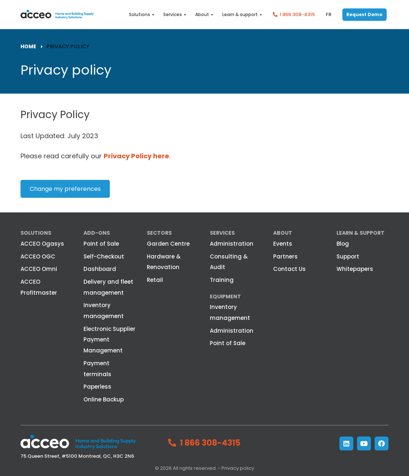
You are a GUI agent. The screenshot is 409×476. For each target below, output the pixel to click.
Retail (155, 280)
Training (222, 280)
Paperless (97, 386)
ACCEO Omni (39, 269)
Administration (231, 244)
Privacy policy (238, 468)
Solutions (139, 14)
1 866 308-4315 (297, 14)
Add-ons (96, 233)
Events (282, 244)
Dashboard (99, 269)
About (202, 14)
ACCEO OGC (38, 256)
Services (172, 14)
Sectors (159, 233)
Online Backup (103, 399)
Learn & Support (360, 233)
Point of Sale (101, 244)
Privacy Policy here (136, 155)
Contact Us (289, 269)
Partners (285, 256)
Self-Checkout (103, 256)
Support (348, 256)
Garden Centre (168, 244)
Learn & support (240, 14)
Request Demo (364, 14)
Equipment (225, 296)
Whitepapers (355, 269)
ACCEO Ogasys (42, 244)
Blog (343, 244)
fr (328, 14)
